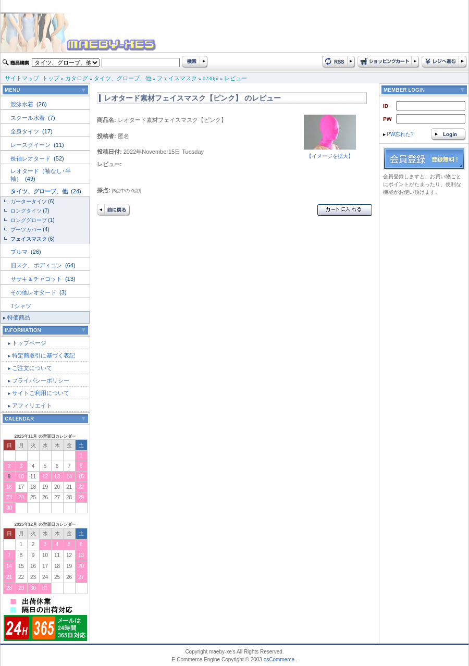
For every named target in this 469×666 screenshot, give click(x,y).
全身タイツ (25, 131)
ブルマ (19, 252)
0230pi (211, 78)
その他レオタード (34, 292)
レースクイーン (31, 145)
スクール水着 (28, 118)
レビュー (235, 78)
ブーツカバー (26, 229)
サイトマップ (22, 78)
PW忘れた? (398, 134)
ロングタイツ (26, 211)
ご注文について (32, 368)
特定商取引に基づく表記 (43, 355)
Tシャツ (20, 306)
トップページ (29, 343)
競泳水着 (22, 104)
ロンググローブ (28, 220)
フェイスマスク (177, 78)
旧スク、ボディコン (37, 265)
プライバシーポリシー (40, 380)
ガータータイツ (28, 201)
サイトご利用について (40, 393)
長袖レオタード (31, 158)
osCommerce (279, 659)
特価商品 (18, 317)
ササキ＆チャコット (37, 279)
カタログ (76, 78)
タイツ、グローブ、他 (122, 78)
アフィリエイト (32, 405)
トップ (50, 78)
